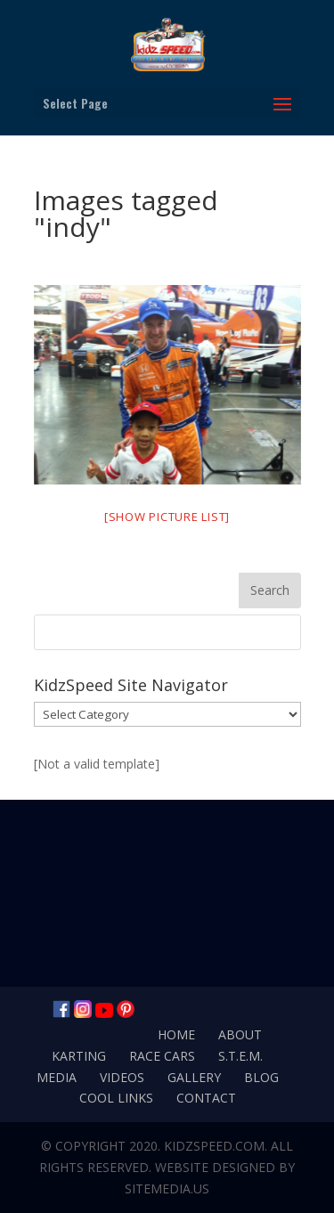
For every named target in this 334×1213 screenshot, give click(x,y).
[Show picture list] (167, 517)
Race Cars (162, 1055)
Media (57, 1077)
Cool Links (116, 1097)
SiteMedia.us (167, 1188)
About (240, 1034)
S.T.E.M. (240, 1055)
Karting (79, 1055)
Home (176, 1034)
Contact (206, 1097)
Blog (261, 1077)
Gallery (194, 1077)
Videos (122, 1077)
